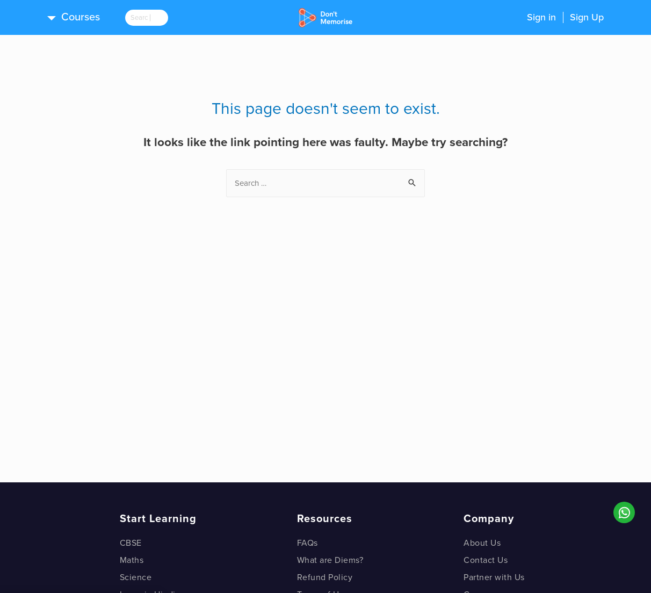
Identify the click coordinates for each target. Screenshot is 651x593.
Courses (80, 17)
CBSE (131, 543)
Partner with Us (494, 577)
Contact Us (486, 560)
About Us (482, 543)
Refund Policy (325, 577)
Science (136, 577)
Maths (132, 560)
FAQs (307, 543)
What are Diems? (330, 560)
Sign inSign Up (565, 17)
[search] (154, 18)
